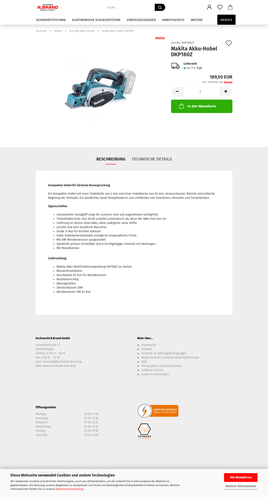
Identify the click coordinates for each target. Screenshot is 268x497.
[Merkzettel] (220, 7)
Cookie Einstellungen (155, 374)
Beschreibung (110, 159)
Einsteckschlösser (141, 20)
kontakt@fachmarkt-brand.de (62, 361)
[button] (209, 7)
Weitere (197, 20)
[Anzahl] (202, 91)
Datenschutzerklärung (69, 489)
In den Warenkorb (197, 106)
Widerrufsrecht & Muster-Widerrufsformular (170, 357)
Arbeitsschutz (173, 20)
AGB (144, 361)
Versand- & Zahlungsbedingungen (163, 353)
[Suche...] (160, 7)
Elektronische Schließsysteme (96, 20)
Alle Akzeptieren (241, 477)
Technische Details (152, 159)
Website (226, 20)
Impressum (148, 345)
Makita (160, 38)
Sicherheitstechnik (51, 20)
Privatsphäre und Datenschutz (161, 366)
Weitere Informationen (241, 486)
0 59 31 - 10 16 (56, 353)
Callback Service (152, 370)
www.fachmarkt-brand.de (59, 366)
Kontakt (146, 349)
